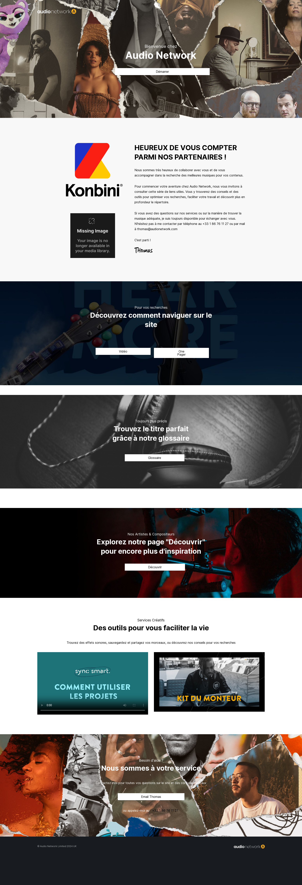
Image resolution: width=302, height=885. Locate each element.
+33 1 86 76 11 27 (215, 224)
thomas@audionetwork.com (157, 229)
